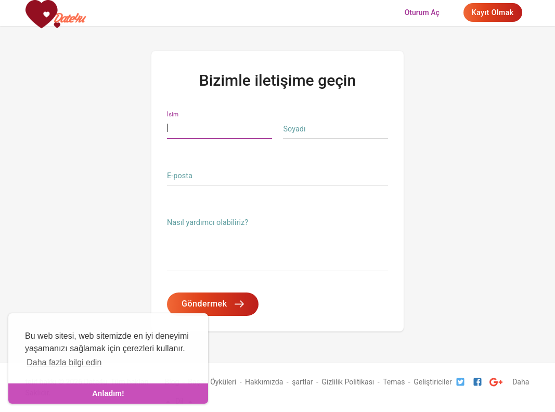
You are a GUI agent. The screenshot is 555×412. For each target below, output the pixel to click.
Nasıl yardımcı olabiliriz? (207, 222)
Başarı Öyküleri (212, 382)
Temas (394, 382)
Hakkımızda (264, 382)
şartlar (302, 382)
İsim (172, 114)
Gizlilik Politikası (347, 382)
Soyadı (294, 129)
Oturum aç (422, 12)
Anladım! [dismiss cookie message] (108, 393)
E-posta (179, 175)
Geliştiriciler (432, 382)
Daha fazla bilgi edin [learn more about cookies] (64, 362)
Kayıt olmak (493, 12)
